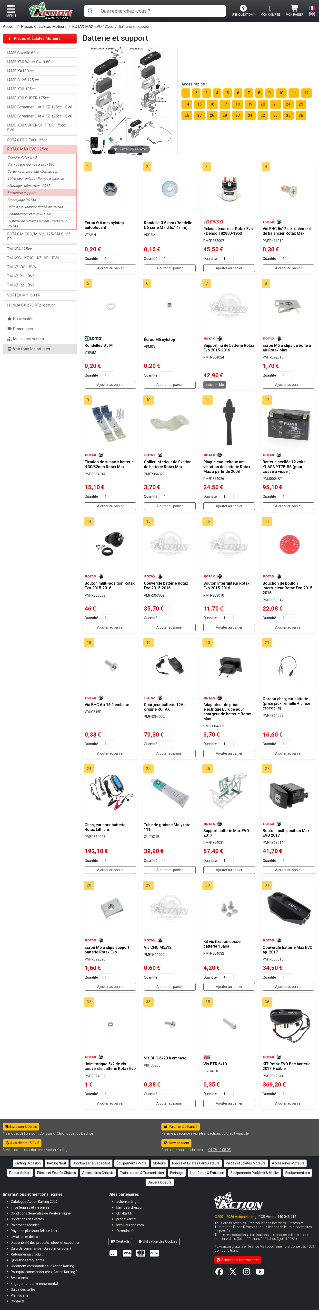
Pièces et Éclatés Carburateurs (195, 1163)
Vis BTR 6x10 (215, 1064)
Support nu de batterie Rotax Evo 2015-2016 (228, 347)
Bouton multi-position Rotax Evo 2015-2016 (110, 585)
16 (212, 104)
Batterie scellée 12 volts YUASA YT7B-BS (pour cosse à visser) (284, 467)
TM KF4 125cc (19, 249)
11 (294, 93)
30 (237, 115)
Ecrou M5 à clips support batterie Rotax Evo (107, 949)
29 (225, 115)
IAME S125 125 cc (23, 80)
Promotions (20, 329)
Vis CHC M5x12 (157, 947)
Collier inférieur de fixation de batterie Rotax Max (167, 464)
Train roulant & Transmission (142, 1173)
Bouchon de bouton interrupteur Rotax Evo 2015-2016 (288, 588)
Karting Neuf (56, 1163)
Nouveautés (20, 319)
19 (250, 104)
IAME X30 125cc (21, 89)
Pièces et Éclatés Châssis (56, 1173)
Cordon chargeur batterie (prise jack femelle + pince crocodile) (286, 703)
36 (301, 115)
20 (263, 104)
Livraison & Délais (21, 1127)
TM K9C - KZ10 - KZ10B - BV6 (33, 258)
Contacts (120, 1241)
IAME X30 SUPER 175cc (28, 98)
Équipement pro (297, 1173)
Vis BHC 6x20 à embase (165, 1058)
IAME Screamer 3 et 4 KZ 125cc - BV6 (39, 116)
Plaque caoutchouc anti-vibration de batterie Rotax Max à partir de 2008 (226, 467)
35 (288, 115)
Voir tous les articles (28, 349)
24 (288, 104)
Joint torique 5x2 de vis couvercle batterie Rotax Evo (110, 1066)
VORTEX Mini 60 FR (23, 295)
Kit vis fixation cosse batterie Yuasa (221, 944)
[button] (23, 1289)
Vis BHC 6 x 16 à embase (107, 704)
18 (237, 104)
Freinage (177, 1173)
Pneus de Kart (20, 1173)
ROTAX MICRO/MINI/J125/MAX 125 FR (38, 236)
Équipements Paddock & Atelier (254, 1173)
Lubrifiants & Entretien (207, 1173)
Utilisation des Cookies (158, 1241)
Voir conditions (226, 1250)
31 (250, 115)
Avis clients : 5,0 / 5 (22, 1143)
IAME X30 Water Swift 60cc (30, 62)
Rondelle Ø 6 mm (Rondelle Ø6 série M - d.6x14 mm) (168, 225)
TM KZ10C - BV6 (21, 267)
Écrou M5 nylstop (159, 339)
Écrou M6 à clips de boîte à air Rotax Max (287, 347)
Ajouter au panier (110, 268)
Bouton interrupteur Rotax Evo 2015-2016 (226, 585)
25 (301, 104)
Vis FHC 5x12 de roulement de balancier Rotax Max (287, 231)
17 (225, 104)
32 (263, 115)
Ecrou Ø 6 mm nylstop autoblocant (104, 225)
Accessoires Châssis (98, 1173)
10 (281, 93)
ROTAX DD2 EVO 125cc (27, 140)
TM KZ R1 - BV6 (21, 276)
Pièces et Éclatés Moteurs (44, 26)
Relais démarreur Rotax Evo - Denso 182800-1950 (228, 231)
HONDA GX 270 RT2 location (31, 305)
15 (199, 104)
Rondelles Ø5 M (99, 345)
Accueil (9, 26)
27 (199, 115)
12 (306, 93)
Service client (176, 1143)
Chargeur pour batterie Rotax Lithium (105, 827)
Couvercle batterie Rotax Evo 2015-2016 (166, 585)
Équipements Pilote (132, 1163)
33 (275, 115)
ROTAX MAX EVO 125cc (92, 26)
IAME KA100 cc (20, 71)
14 (187, 104)
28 (212, 115)
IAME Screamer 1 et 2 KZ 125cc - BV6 (39, 107)
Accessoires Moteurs (288, 1163)
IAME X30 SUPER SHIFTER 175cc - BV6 (37, 127)
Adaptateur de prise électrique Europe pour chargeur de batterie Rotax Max (227, 711)
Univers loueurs (159, 1182)
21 (275, 104)
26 (187, 115)
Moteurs (159, 1163)
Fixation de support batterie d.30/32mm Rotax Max (109, 464)
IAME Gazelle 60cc (23, 53)
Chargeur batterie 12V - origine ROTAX (165, 707)
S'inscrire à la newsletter (238, 1260)
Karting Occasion (28, 1163)
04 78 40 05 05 (219, 1150)
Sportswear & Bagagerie (91, 1163)
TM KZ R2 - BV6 (21, 285)
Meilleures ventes (25, 339)
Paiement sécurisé (181, 1127)
